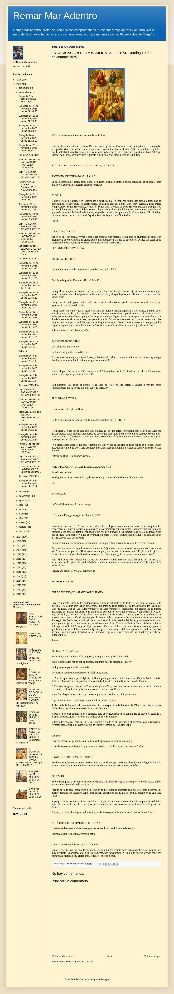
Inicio (109, 956)
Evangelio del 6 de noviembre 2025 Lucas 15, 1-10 (28, 378)
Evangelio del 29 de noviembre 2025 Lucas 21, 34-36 (28, 109)
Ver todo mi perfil (21, 66)
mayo (22, 513)
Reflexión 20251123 (29, 258)
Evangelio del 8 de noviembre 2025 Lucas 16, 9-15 (28, 358)
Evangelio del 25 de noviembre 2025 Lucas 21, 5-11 (28, 148)
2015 (19, 576)
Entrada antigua (152, 956)
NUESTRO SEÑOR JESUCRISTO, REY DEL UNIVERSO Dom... (30, 250)
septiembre (25, 496)
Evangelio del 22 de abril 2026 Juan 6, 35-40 (34, 777)
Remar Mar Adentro (55, 15)
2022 (19, 545)
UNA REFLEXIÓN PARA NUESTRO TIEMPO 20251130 (29, 175)
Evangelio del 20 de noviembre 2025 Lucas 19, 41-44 (28, 266)
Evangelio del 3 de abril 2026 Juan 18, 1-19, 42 (34, 717)
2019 (19, 559)
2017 (19, 567)
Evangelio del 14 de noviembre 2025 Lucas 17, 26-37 (28, 315)
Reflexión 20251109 (29, 476)
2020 (19, 554)
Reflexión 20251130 (29, 155)
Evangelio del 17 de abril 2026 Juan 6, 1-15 (35, 792)
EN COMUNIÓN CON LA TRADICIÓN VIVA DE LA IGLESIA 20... (29, 163)
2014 (19, 580)
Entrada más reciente (63, 956)
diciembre (24, 88)
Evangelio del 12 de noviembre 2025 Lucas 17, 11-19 (28, 334)
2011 (19, 594)
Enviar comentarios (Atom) (79, 961)
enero (22, 531)
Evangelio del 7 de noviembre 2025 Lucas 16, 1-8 (28, 368)
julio (21, 505)
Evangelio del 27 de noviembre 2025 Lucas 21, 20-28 (28, 128)
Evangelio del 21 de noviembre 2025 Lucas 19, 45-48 (28, 217)
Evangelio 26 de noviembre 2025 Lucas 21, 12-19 (28, 138)
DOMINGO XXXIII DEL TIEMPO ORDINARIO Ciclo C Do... (30, 416)
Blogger (105, 979)
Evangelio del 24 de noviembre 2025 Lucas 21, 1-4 (28, 197)
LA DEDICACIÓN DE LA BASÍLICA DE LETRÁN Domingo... (30, 469)
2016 (19, 572)
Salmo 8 (23, 351)
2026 (19, 79)
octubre (23, 491)
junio (21, 509)
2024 (19, 536)
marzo (22, 522)
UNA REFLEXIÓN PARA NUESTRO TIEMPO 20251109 (29, 459)
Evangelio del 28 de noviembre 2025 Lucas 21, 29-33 (28, 118)
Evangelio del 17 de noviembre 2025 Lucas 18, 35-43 (28, 295)
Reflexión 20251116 (29, 385)
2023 (19, 541)
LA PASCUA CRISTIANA (35, 635)
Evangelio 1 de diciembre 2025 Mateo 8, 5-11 (27, 99)
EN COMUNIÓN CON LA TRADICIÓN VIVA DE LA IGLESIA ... (29, 448)
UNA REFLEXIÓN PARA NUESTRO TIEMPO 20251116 (29, 392)
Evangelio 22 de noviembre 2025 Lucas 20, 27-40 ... (29, 207)
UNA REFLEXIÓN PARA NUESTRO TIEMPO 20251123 (29, 227)
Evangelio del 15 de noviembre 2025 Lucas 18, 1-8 (28, 305)
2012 (19, 589)
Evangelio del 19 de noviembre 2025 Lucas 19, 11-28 (28, 276)
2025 (19, 84)
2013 (19, 585)
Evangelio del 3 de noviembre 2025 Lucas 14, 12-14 (28, 483)
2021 (19, 550)
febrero (23, 526)
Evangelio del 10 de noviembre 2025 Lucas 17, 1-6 (28, 344)
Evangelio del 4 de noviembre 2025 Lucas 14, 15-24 (28, 437)
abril (21, 518)
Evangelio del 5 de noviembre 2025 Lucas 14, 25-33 (28, 427)
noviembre (24, 92)
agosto (22, 500)
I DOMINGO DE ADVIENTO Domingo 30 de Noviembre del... (28, 185)
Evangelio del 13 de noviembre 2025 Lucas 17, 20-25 (28, 325)
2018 (19, 563)
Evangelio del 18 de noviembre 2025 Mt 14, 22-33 (29, 285)
